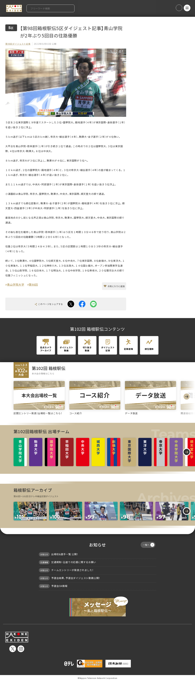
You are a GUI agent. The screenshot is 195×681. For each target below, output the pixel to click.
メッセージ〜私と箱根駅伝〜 (97, 606)
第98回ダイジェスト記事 (18, 43)
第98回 (33, 284)
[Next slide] (186, 396)
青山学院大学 (15, 284)
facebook (82, 304)
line (93, 304)
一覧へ (148, 545)
